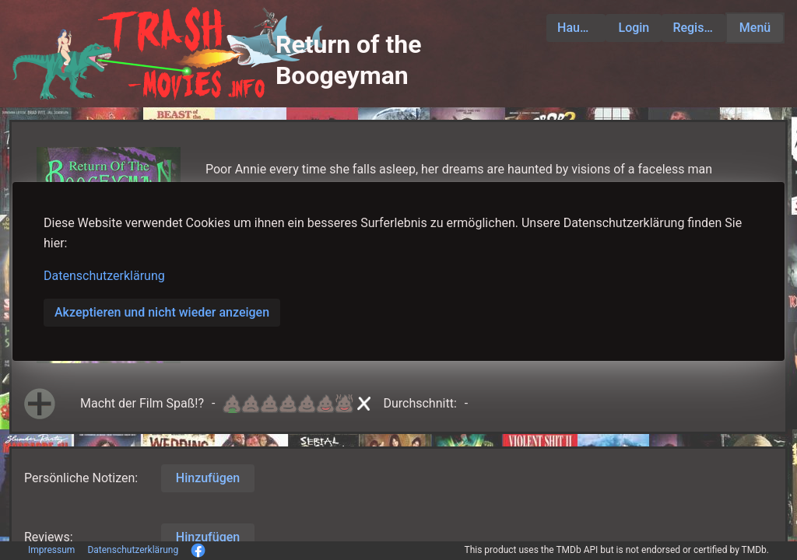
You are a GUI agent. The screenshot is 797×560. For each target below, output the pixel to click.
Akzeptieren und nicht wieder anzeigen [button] (161, 312)
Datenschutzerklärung (104, 275)
